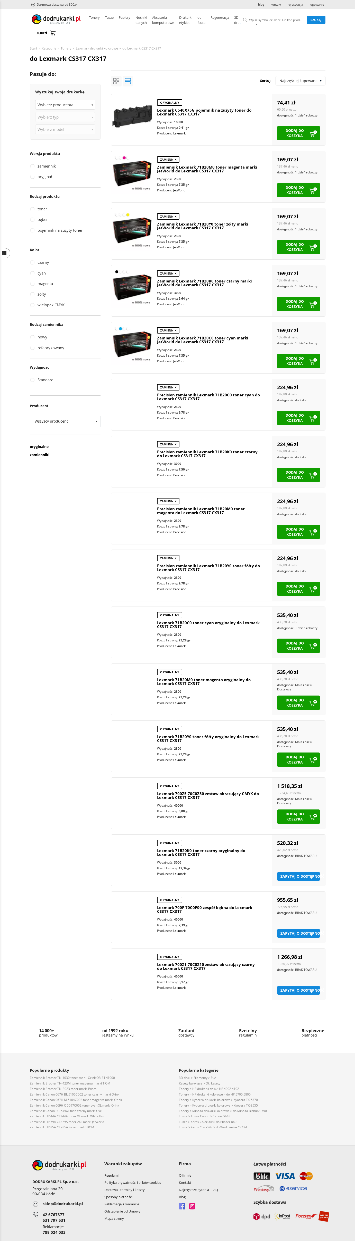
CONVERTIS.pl (283, 1236)
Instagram (192, 1194)
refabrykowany (51, 335)
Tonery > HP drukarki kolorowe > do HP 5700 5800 (215, 1082)
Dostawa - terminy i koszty (124, 1177)
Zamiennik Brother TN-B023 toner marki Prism (63, 1076)
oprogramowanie (312, 1236)
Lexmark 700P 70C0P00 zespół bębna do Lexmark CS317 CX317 (204, 897)
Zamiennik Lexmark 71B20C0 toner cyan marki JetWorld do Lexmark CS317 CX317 (202, 327)
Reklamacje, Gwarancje (121, 1191)
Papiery (124, 20)
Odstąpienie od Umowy (122, 1199)
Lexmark (179, 121)
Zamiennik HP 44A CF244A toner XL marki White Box (67, 1104)
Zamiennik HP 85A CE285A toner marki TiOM (62, 1115)
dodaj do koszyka (295, 121)
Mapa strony (114, 1206)
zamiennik (47, 153)
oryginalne (39, 434)
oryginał (45, 164)
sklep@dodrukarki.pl (63, 1191)
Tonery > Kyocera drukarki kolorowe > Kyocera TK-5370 (218, 1087)
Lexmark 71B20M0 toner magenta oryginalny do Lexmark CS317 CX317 (204, 669)
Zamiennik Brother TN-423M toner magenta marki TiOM (70, 1071)
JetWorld (179, 178)
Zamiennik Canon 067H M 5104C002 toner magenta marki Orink (76, 1087)
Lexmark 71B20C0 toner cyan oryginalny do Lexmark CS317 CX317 (208, 612)
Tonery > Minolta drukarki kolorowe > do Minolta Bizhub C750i (223, 1098)
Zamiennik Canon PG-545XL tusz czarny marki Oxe (66, 1098)
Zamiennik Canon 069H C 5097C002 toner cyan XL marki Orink (74, 1093)
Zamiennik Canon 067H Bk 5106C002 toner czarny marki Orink (74, 1082)
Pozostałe (172, 20)
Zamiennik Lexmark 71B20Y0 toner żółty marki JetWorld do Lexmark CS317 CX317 (202, 213)
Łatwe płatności (269, 1152)
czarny (43, 249)
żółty (42, 281)
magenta (45, 271)
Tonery (94, 20)
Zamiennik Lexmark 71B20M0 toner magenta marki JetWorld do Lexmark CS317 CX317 (207, 156)
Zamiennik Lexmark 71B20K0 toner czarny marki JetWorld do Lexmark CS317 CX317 (204, 270)
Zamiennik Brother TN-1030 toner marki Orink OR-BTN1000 (72, 1065)
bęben (43, 207)
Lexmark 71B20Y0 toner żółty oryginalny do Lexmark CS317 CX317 (208, 726)
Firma (185, 1151)
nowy (42, 324)
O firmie (185, 1163)
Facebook (182, 1194)
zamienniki (39, 442)
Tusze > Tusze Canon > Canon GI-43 (204, 1104)
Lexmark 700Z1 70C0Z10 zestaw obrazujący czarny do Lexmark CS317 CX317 (206, 954)
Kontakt (185, 1170)
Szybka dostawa (270, 1190)
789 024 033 (54, 1220)
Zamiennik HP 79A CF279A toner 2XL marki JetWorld (67, 1109)
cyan (42, 260)
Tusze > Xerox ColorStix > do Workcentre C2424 (213, 1115)
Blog (182, 1184)
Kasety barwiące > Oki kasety (199, 1071)
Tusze (109, 20)
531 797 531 (54, 1207)
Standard (45, 367)
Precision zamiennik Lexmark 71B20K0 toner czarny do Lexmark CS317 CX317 (207, 441)
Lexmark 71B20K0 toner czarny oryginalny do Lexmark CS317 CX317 (201, 840)
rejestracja (295, 4)
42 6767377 (54, 1202)
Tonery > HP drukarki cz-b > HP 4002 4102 (209, 1076)
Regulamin (112, 1163)
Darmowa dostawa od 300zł (54, 5)
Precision (179, 406)
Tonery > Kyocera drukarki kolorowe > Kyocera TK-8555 (218, 1093)
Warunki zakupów (123, 1151)
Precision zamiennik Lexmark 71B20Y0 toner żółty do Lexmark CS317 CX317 (208, 555)
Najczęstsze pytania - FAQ (198, 1177)
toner (42, 196)
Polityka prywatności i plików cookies (132, 1170)
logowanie (317, 4)
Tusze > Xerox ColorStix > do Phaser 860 (207, 1109)
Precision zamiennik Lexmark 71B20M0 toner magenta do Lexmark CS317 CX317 (201, 498)
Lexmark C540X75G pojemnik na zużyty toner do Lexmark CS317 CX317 (204, 99)
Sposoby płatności (118, 1184)
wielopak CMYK (51, 292)
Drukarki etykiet (147, 20)
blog (261, 4)
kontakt (276, 4)
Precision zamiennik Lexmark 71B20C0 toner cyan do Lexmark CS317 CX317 (208, 384)
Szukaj (289, 20)
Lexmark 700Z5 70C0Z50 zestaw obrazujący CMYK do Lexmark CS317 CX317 (208, 783)
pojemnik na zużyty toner (60, 217)
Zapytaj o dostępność (300, 864)
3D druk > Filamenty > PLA (197, 1065)
